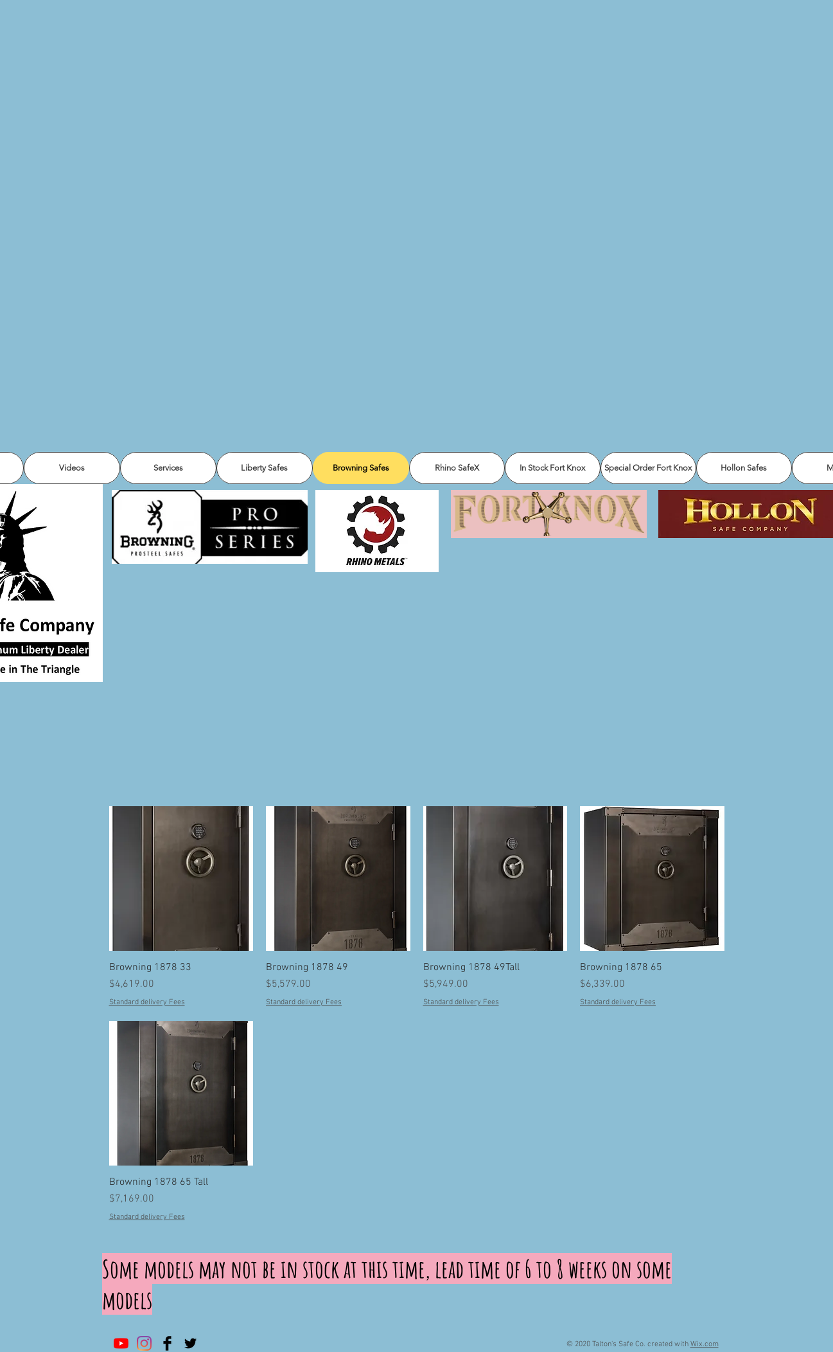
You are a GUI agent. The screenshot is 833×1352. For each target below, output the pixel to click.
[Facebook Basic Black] (167, 1343)
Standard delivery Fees (147, 1002)
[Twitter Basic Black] (190, 1343)
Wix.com (704, 1344)
